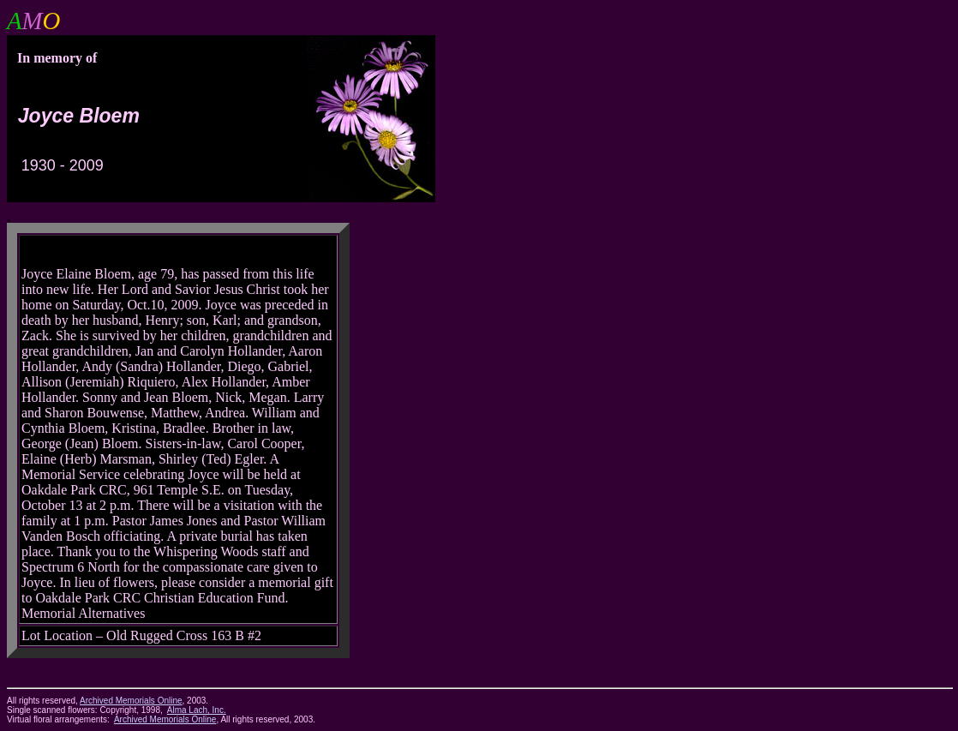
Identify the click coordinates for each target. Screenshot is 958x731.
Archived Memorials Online (165, 719)
